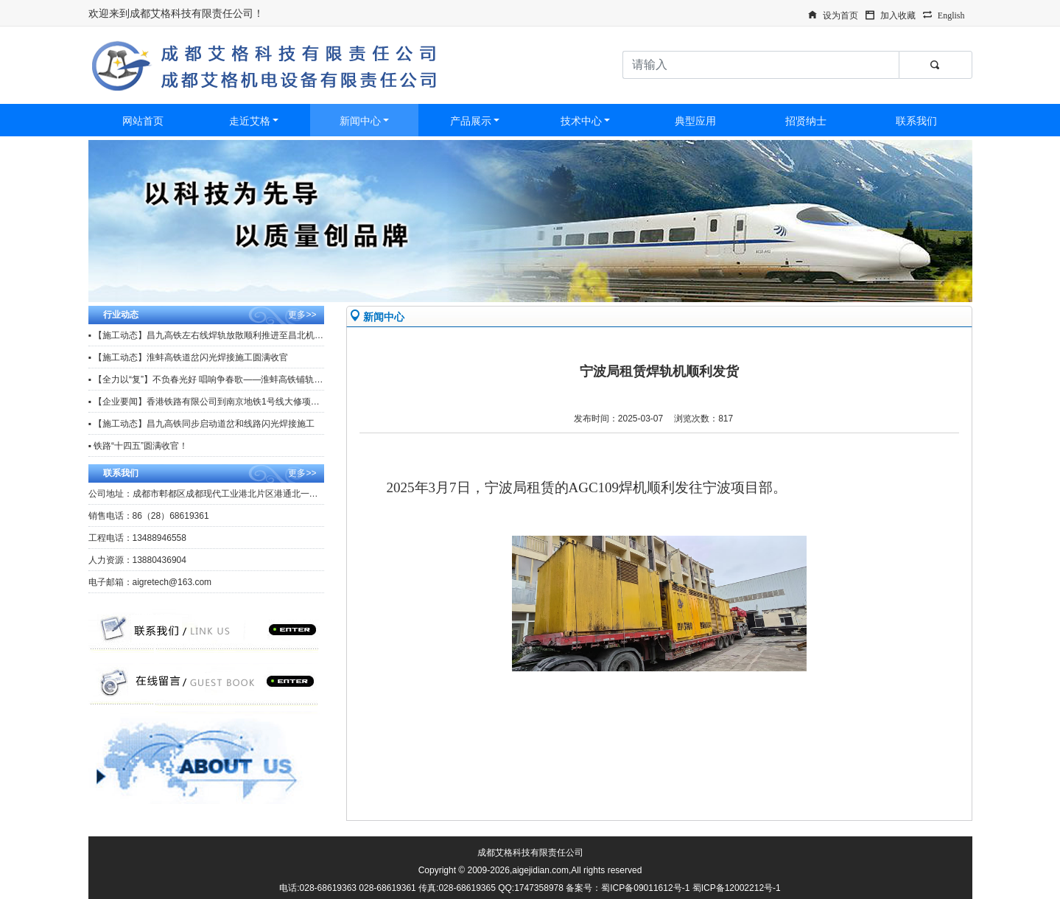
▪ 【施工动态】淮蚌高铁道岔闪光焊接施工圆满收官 (188, 357)
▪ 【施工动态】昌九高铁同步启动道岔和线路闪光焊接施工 (201, 424)
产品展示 (470, 121)
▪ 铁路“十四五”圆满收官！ (138, 446)
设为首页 (840, 14)
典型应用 (695, 121)
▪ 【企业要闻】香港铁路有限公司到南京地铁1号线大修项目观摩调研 (221, 401)
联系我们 (916, 121)
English (951, 14)
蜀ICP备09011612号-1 (645, 888)
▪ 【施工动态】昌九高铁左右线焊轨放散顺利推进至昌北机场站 (210, 335)
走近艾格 (249, 121)
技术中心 (581, 121)
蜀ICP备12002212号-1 (736, 888)
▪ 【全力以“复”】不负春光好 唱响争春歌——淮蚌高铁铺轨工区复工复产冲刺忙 (241, 379)
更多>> (302, 314)
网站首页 (143, 121)
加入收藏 (898, 14)
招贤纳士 (805, 121)
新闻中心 (360, 121)
